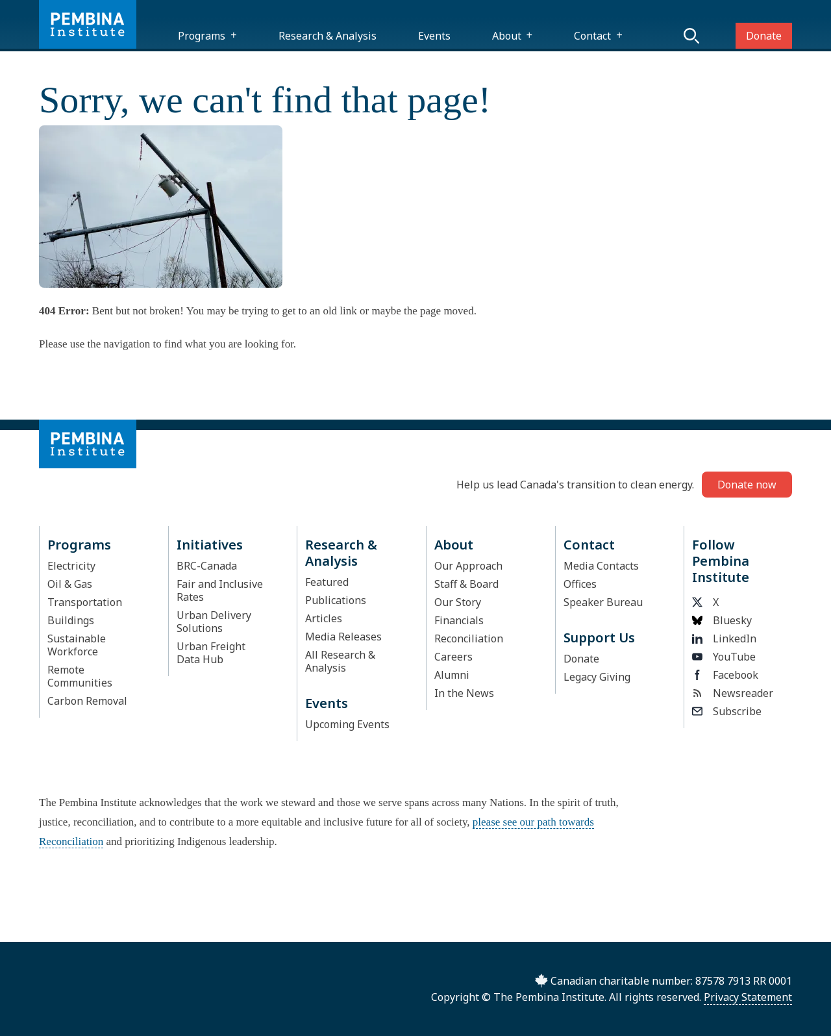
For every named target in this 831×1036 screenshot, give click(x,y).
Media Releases (343, 636)
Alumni (451, 675)
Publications (335, 600)
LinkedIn (724, 638)
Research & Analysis (328, 36)
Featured (327, 582)
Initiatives (210, 545)
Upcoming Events (347, 724)
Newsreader (732, 693)
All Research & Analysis (340, 661)
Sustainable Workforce (76, 645)
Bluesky (722, 620)
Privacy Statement (748, 997)
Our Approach (468, 566)
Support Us (599, 637)
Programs (201, 36)
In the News (464, 693)
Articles (323, 618)
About (506, 36)
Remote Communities (79, 676)
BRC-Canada (207, 566)
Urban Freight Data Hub (211, 652)
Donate (764, 36)
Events (434, 36)
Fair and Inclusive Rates (220, 590)
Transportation (84, 602)
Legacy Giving (597, 677)
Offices (580, 584)
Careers (453, 657)
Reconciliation (468, 638)
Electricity (71, 566)
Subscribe (727, 711)
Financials (459, 620)
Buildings (70, 620)
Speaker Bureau (603, 602)
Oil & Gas (69, 584)
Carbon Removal (87, 701)
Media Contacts (601, 566)
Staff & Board (466, 584)
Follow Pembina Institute (720, 561)
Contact (592, 36)
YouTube (724, 656)
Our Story (457, 602)
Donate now (746, 484)
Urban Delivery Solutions (214, 621)
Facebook (725, 674)
